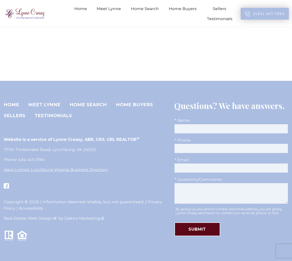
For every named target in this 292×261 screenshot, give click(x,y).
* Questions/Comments (198, 179)
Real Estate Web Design (30, 218)
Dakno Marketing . (85, 218)
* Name (182, 120)
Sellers (14, 115)
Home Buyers (134, 104)
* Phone (182, 140)
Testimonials (219, 18)
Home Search (145, 8)
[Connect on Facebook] (6, 186)
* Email (182, 159)
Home (80, 8)
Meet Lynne (109, 8)
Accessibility (31, 208)
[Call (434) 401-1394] (265, 14)
